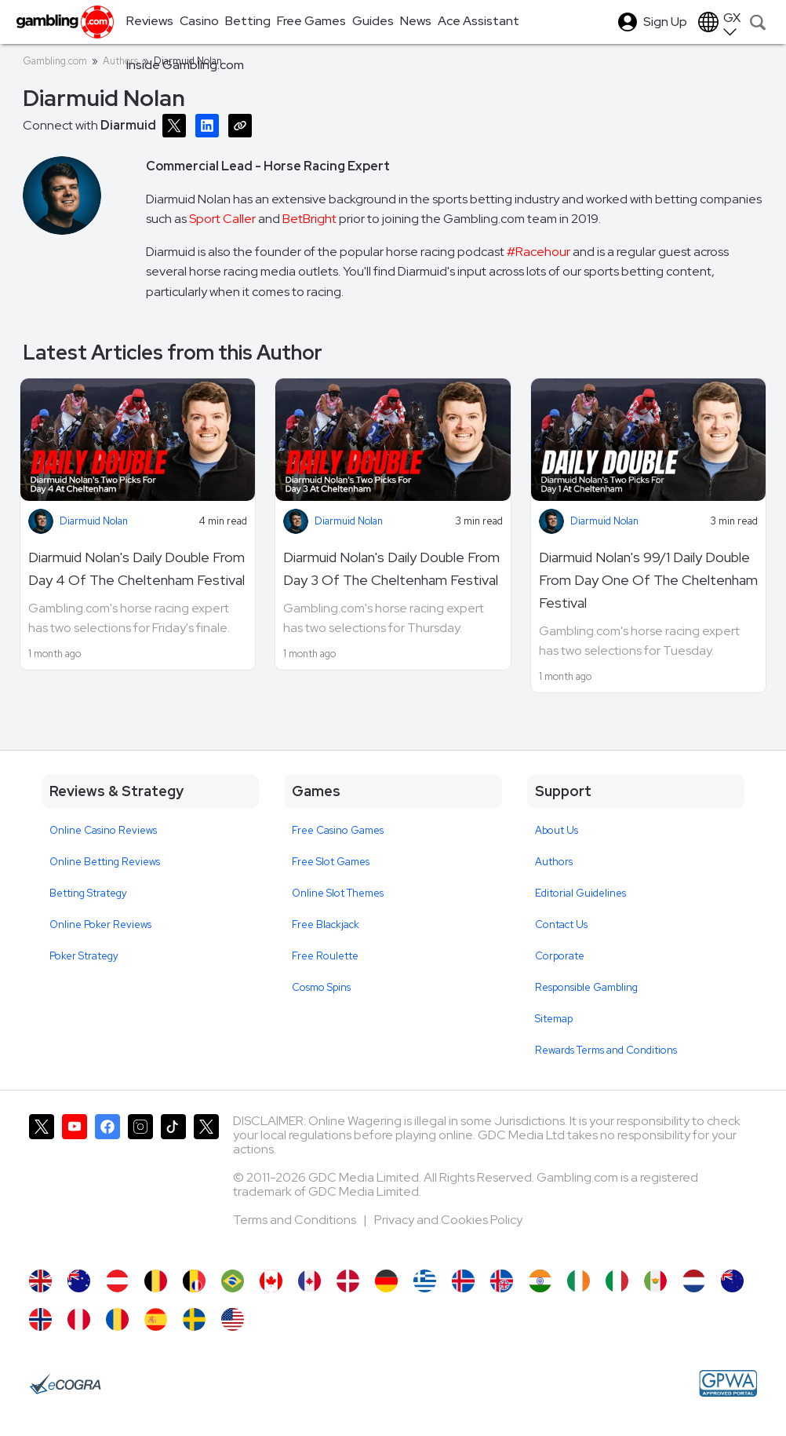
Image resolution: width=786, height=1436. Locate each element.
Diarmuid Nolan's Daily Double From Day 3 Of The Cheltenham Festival (391, 568)
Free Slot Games (330, 861)
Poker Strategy (83, 956)
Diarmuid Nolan (94, 521)
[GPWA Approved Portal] (728, 1383)
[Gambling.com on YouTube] (74, 1184)
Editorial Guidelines (580, 893)
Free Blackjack (325, 924)
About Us (556, 830)
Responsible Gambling (586, 987)
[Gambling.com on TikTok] (173, 1184)
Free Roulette (325, 956)
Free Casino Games (338, 830)
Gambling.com (55, 61)
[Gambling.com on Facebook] (107, 1184)
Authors (554, 861)
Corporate (559, 956)
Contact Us (561, 924)
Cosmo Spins (321, 987)
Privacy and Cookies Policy (448, 1219)
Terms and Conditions (295, 1219)
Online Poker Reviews (100, 924)
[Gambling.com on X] (41, 1184)
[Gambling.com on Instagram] (140, 1184)
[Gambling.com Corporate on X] (206, 1184)
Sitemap (554, 1018)
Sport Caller (222, 218)
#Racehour (538, 251)
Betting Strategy (88, 893)
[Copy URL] (243, 124)
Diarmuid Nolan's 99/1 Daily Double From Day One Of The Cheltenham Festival (648, 580)
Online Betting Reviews (104, 861)
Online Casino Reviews (103, 830)
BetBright (309, 218)
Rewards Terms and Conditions (606, 1050)
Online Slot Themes (338, 893)
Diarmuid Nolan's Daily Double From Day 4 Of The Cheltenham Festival (136, 568)
